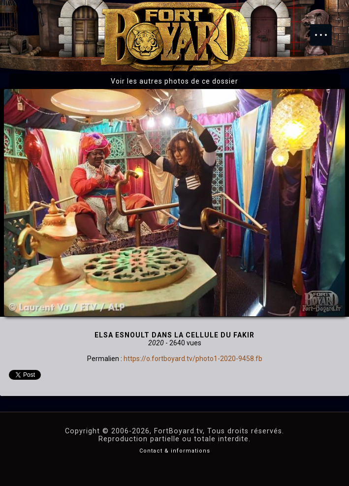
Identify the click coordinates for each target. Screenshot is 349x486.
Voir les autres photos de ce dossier (174, 81)
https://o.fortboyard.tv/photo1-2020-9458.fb (193, 359)
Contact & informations (174, 451)
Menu (326, 30)
